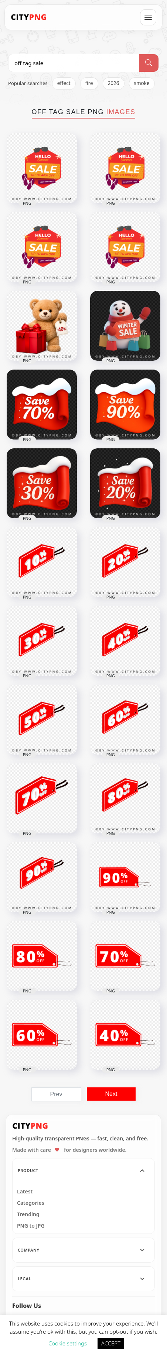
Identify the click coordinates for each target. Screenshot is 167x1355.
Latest (25, 1191)
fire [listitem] (89, 83)
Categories (30, 1203)
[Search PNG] (73, 63)
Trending (28, 1214)
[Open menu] (148, 17)
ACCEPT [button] (110, 1343)
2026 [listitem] (113, 83)
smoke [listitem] (142, 83)
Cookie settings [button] (67, 1343)
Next (111, 1094)
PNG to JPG (31, 1225)
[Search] (149, 63)
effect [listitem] (64, 83)
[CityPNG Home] (29, 17)
